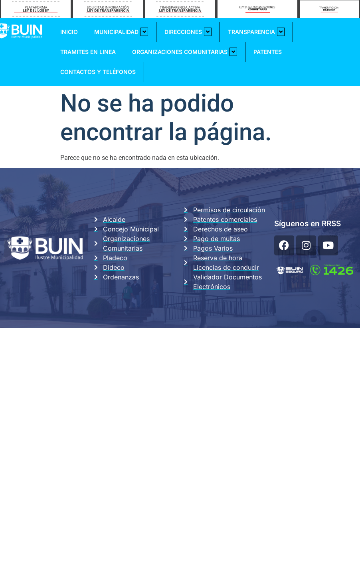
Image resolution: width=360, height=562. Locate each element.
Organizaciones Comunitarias (184, 52)
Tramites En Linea (88, 51)
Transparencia (256, 32)
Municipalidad (121, 32)
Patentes (267, 51)
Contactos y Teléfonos (98, 71)
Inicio (69, 31)
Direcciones (188, 32)
